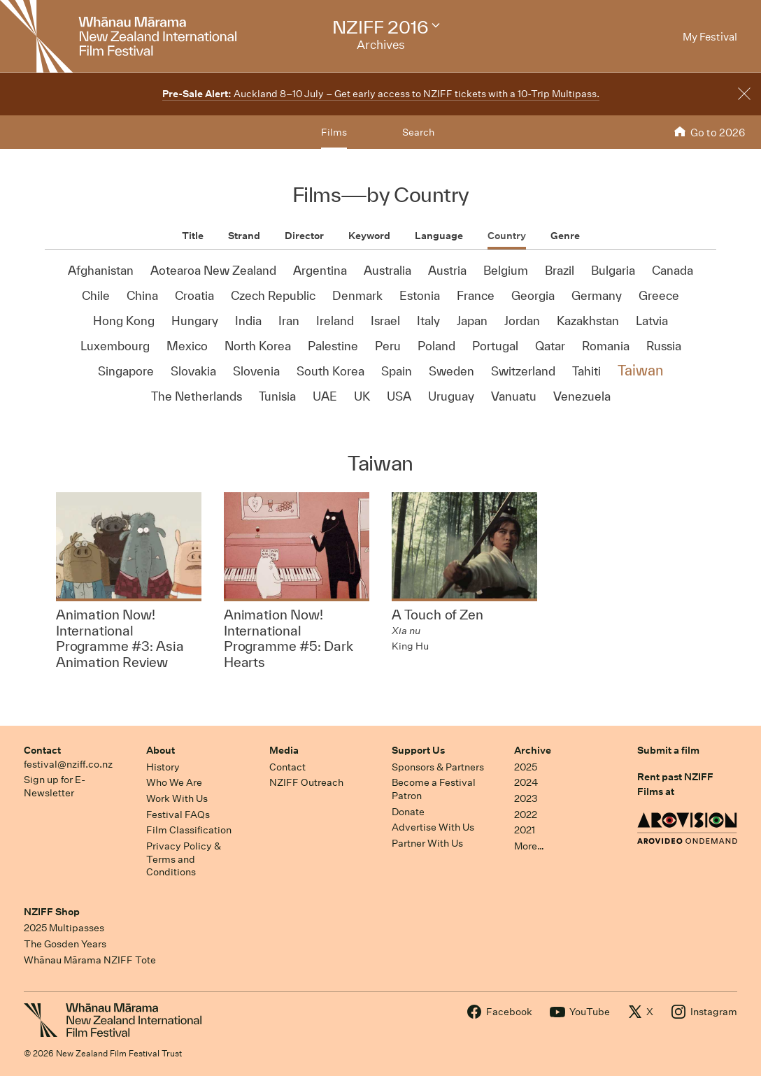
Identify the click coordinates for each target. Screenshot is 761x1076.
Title (193, 235)
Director (304, 235)
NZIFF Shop (52, 911)
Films (334, 132)
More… (529, 846)
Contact (42, 750)
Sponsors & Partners (438, 767)
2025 (525, 767)
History (163, 767)
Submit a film (668, 750)
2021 (524, 830)
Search (418, 132)
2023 (526, 798)
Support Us (418, 750)
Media (284, 750)
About (160, 750)
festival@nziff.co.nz (68, 764)
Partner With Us (427, 843)
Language (439, 235)
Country (507, 235)
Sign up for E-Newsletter (54, 786)
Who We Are (174, 782)
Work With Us (177, 798)
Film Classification (189, 830)
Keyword (369, 235)
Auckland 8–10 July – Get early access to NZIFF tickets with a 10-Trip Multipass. (380, 93)
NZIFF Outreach (306, 782)
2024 (526, 782)
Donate (408, 811)
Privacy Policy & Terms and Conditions (183, 859)
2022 (525, 814)
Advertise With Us (433, 827)
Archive (532, 750)
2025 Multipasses (64, 927)
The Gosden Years (65, 944)
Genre (565, 235)
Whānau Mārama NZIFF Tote (90, 960)
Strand (244, 235)
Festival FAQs (178, 814)
